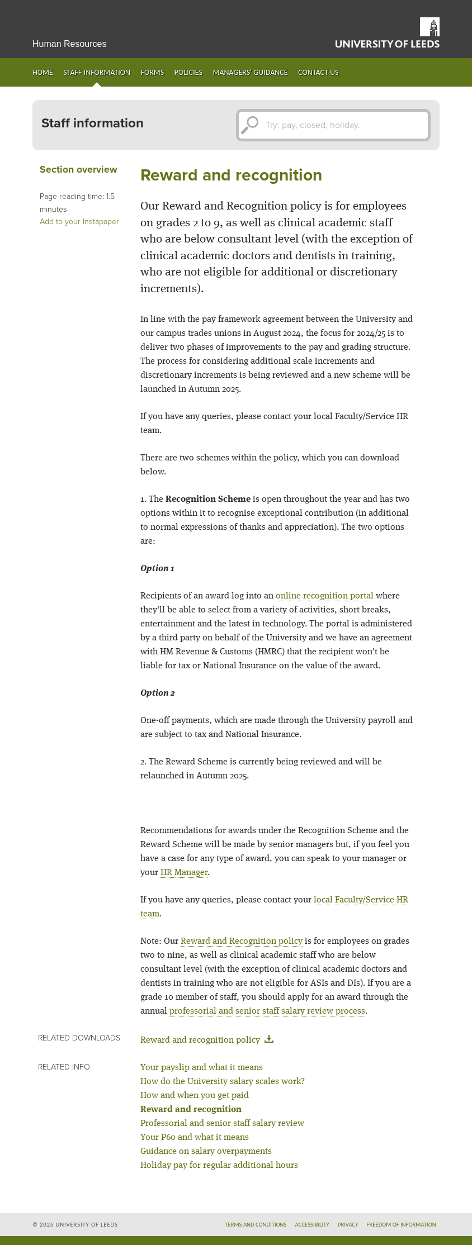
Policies (188, 72)
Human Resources (69, 44)
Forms (152, 72)
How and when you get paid (194, 1095)
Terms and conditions (255, 1224)
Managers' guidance (250, 72)
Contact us (318, 72)
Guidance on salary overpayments (206, 1151)
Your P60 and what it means (194, 1137)
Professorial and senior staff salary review (222, 1123)
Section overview (78, 169)
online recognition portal (325, 596)
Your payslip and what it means (201, 1067)
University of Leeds (388, 32)
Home (42, 72)
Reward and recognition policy (209, 1040)
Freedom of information (401, 1224)
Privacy (348, 1224)
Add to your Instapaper (79, 221)
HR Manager (184, 872)
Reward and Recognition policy (242, 941)
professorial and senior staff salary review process (267, 1011)
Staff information (96, 72)
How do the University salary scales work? (222, 1081)
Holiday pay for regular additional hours (219, 1165)
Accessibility (312, 1224)
